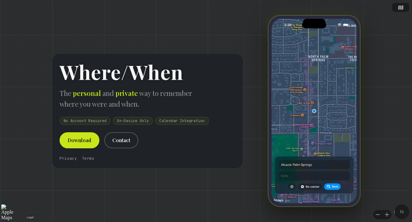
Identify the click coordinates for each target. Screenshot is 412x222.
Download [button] (79, 140)
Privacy (68, 158)
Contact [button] (121, 140)
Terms (88, 158)
